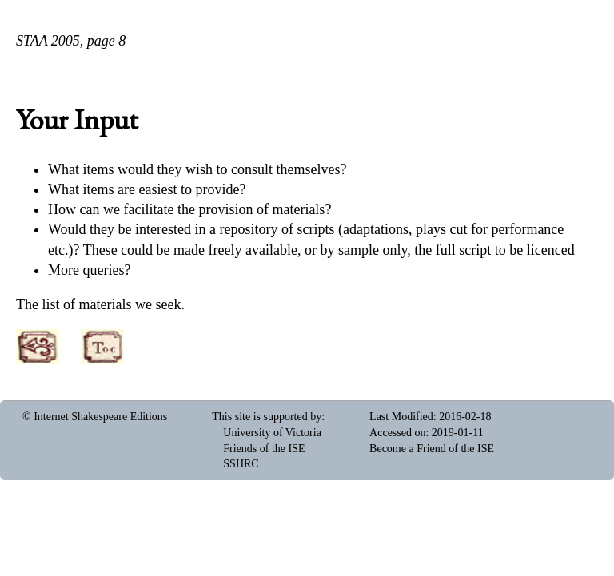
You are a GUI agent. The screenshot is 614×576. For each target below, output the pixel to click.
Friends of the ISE (264, 449)
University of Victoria (272, 433)
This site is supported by (266, 417)
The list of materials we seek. (100, 304)
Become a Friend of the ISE (431, 449)
